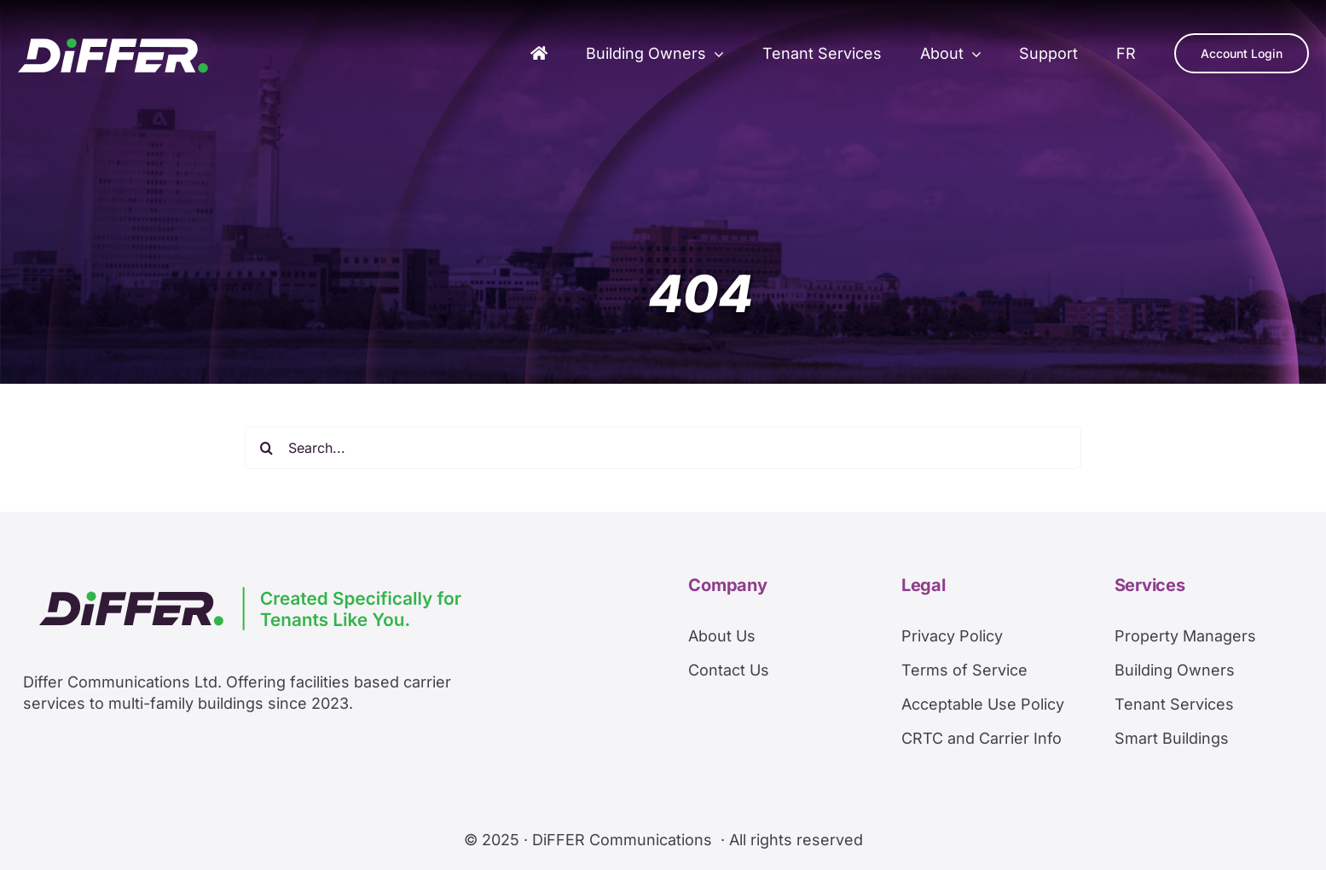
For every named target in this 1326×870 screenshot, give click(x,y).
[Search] (266, 447)
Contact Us (728, 670)
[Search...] (662, 447)
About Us (722, 636)
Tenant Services (1174, 704)
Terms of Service (964, 670)
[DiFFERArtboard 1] (113, 45)
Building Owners (1175, 670)
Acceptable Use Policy (982, 704)
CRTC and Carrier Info (981, 738)
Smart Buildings (1172, 738)
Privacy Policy (952, 636)
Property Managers (1185, 636)
